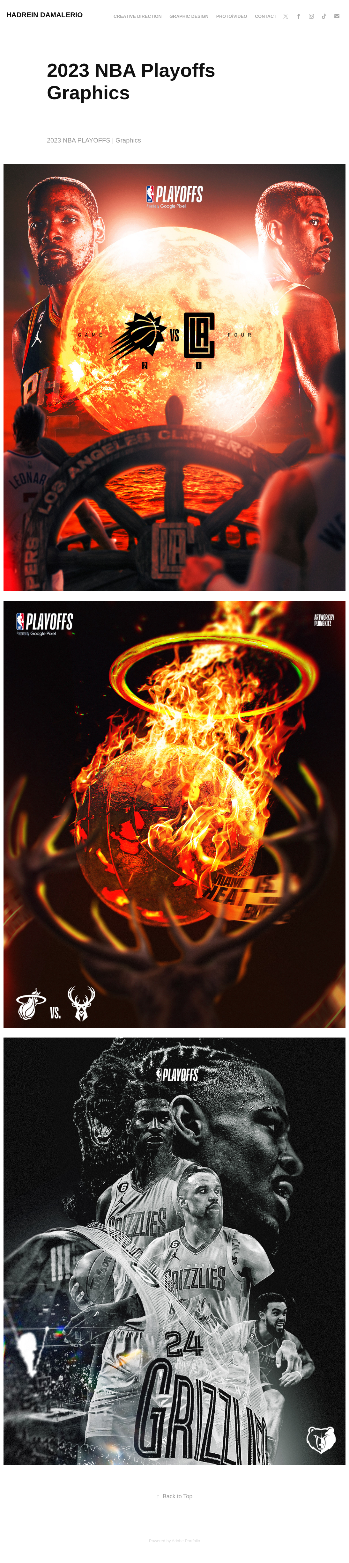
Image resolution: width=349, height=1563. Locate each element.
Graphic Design (188, 16)
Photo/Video (231, 16)
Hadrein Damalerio (44, 15)
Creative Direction (138, 16)
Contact (265, 16)
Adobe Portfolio (186, 1540)
